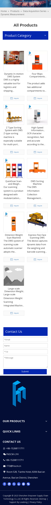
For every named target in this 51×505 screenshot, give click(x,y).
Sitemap (42, 499)
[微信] (28, 484)
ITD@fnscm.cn (14, 466)
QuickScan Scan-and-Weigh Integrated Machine (14, 182)
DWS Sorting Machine (37, 182)
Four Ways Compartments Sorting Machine (37, 75)
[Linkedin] (9, 484)
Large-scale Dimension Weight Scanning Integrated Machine (14, 290)
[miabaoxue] (25, 3)
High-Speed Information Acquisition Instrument (37, 129)
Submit (25, 371)
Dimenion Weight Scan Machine (14, 236)
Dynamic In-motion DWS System (14, 75)
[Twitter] (14, 484)
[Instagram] (23, 484)
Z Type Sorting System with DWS (14, 129)
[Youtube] (19, 484)
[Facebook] (4, 484)
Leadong (23, 502)
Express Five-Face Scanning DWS (37, 236)
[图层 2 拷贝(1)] (19, 393)
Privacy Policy (36, 502)
